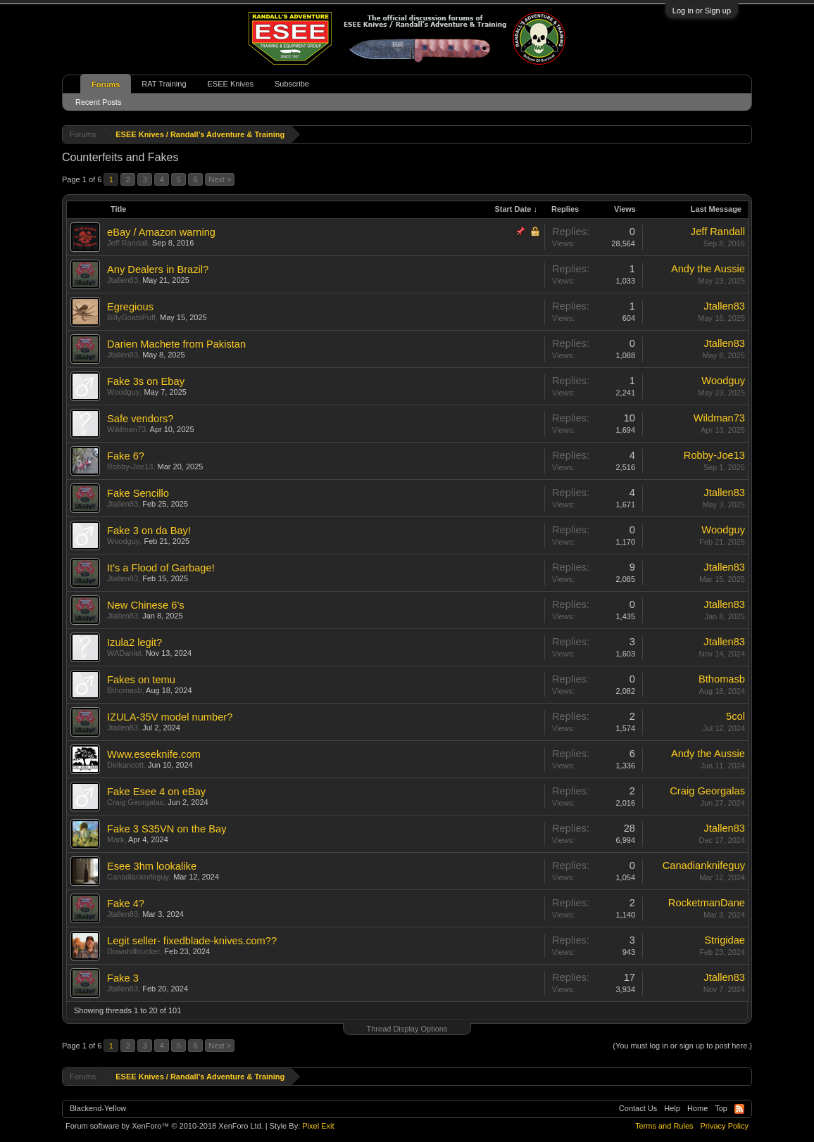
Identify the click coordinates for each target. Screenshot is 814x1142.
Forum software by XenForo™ (164, 1126)
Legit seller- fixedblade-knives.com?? (192, 940)
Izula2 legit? (134, 642)
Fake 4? (125, 903)
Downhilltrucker (133, 951)
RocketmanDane (706, 902)
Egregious (130, 306)
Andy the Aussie (708, 268)
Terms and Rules (664, 1126)
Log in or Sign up (701, 10)
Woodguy (123, 392)
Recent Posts (98, 102)
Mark (115, 839)
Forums (106, 84)
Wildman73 (126, 429)
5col (735, 716)
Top (721, 1108)
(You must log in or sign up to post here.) (682, 1045)
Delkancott (125, 765)
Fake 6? (125, 456)
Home (697, 1108)
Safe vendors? (140, 418)
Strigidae (724, 940)
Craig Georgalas (135, 802)
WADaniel (124, 653)
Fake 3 (123, 978)
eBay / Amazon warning (161, 232)
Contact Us (638, 1108)
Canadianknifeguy (138, 877)
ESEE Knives (230, 84)
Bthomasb (124, 690)
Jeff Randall (127, 243)
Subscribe (292, 84)
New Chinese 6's (145, 605)
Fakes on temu (141, 679)
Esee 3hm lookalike (151, 866)
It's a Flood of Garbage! (161, 567)
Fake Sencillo (138, 493)
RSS (739, 1109)
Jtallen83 (122, 280)
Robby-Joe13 (130, 466)
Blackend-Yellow (98, 1108)
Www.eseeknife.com (154, 754)
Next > (219, 179)
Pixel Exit (318, 1126)
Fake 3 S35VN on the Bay (166, 829)
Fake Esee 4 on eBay (156, 791)
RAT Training (164, 84)
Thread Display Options (407, 1028)
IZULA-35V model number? (169, 717)
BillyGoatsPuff (131, 317)
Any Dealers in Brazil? (157, 269)
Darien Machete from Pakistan (176, 344)
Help (672, 1108)
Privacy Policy (725, 1126)
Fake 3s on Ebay (145, 381)
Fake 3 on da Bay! (149, 530)
